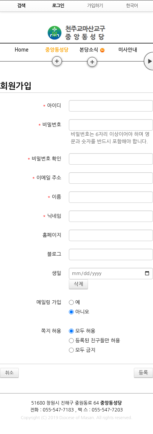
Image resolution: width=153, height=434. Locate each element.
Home (21, 49)
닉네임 (52, 216)
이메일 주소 (46, 177)
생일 (56, 273)
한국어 (132, 5)
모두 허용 (82, 331)
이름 (54, 196)
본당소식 (92, 50)
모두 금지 (82, 350)
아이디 (52, 105)
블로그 (54, 254)
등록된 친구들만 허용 (94, 340)
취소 (9, 373)
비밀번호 (49, 124)
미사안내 (127, 49)
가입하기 (95, 5)
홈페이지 (51, 235)
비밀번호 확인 (45, 158)
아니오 (79, 312)
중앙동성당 (56, 49)
